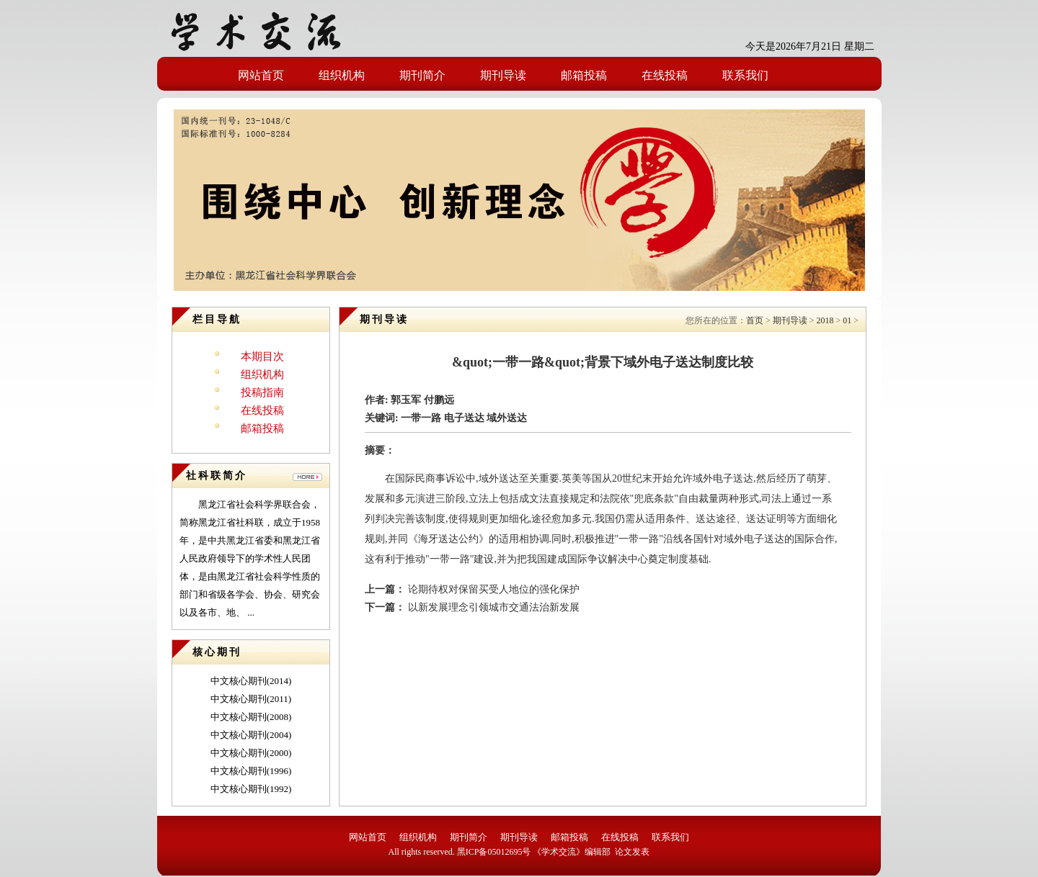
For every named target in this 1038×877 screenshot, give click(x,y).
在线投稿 (665, 75)
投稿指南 (262, 392)
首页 (754, 320)
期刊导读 (503, 75)
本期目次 (262, 356)
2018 (824, 320)
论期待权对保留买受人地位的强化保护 (492, 589)
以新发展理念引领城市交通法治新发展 (492, 607)
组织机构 (342, 75)
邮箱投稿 (584, 75)
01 (847, 320)
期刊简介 (422, 75)
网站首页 (261, 75)
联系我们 (745, 75)
